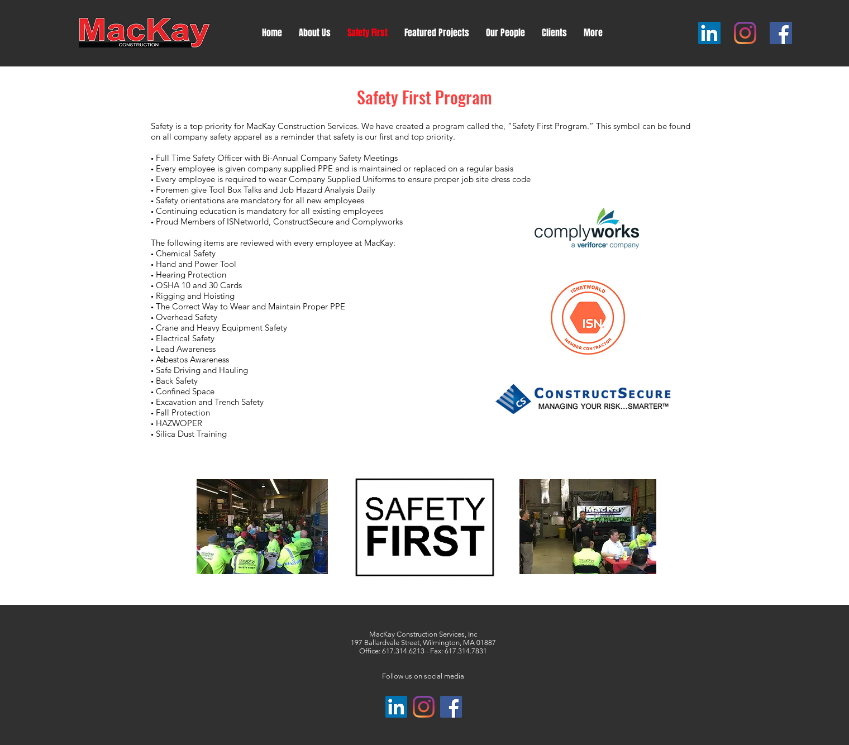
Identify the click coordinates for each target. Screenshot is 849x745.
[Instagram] (745, 33)
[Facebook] (781, 33)
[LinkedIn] (709, 33)
